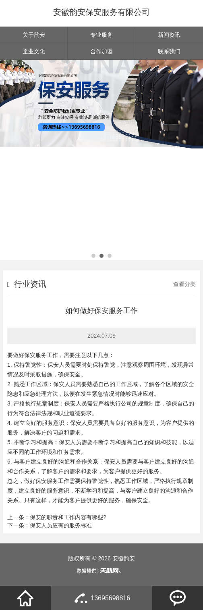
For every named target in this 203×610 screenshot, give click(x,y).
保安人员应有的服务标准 (61, 525)
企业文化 (34, 51)
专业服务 (101, 34)
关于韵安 (34, 34)
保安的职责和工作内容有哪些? (68, 517)
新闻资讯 (169, 34)
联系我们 (169, 51)
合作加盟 (101, 51)
